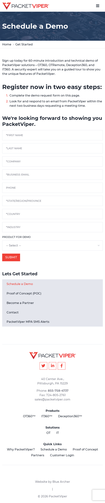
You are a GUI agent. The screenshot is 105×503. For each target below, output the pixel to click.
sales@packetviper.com (52, 399)
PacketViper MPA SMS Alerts (28, 321)
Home (6, 44)
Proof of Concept (85, 449)
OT (48, 433)
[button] (52, 245)
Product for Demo (16, 237)
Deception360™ (70, 416)
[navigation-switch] (98, 6)
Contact (13, 312)
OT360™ (29, 416)
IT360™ (46, 416)
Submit (11, 257)
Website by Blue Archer (52, 481)
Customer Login (62, 455)
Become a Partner (20, 303)
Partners (37, 455)
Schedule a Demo (20, 284)
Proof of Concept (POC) (24, 293)
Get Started (24, 44)
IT (57, 433)
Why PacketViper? (21, 449)
